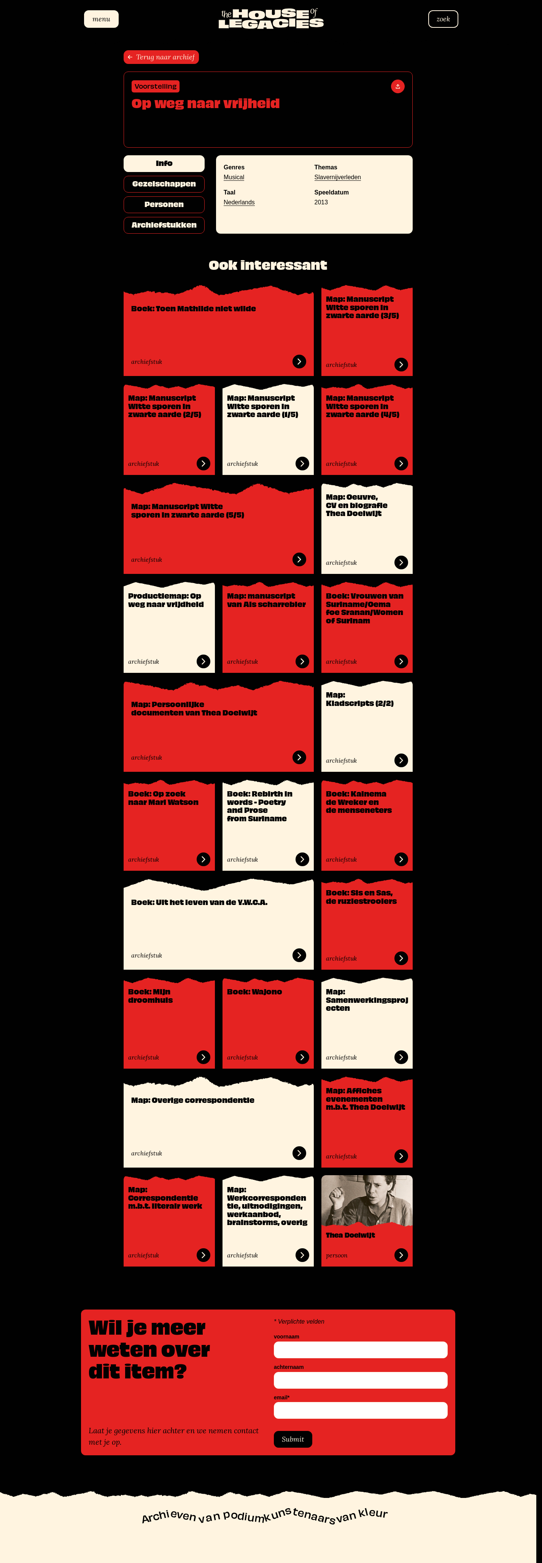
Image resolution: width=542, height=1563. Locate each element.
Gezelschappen (164, 183)
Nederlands (239, 202)
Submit (293, 1439)
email (281, 1397)
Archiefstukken (164, 225)
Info (164, 163)
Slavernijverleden (338, 177)
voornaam (286, 1337)
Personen (164, 204)
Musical (234, 177)
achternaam (289, 1367)
